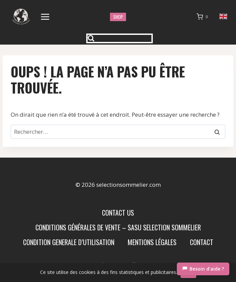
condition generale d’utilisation (68, 242)
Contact (201, 242)
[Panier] (204, 16)
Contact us (118, 213)
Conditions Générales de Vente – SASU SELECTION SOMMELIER (118, 227)
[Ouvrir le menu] (45, 16)
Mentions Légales (152, 242)
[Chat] (203, 269)
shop (118, 16)
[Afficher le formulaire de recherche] (119, 38)
